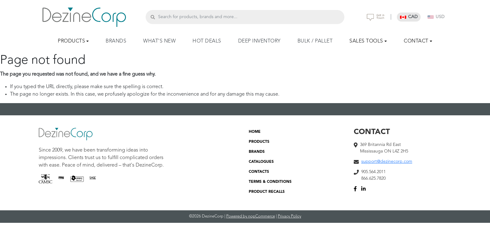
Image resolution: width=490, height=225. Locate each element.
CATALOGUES (261, 162)
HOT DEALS (206, 41)
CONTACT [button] (416, 41)
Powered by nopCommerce (250, 216)
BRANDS (116, 41)
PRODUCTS (259, 142)
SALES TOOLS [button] (366, 41)
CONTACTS (259, 172)
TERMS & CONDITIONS (270, 182)
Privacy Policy (289, 216)
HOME (255, 132)
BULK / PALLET (315, 41)
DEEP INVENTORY (259, 41)
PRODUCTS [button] (71, 41)
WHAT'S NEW (159, 41)
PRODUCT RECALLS (267, 192)
